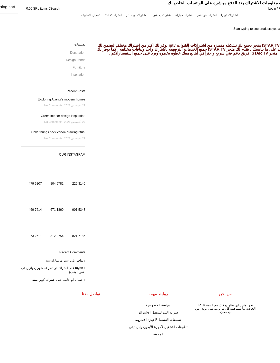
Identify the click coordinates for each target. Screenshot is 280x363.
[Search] (37, 8)
